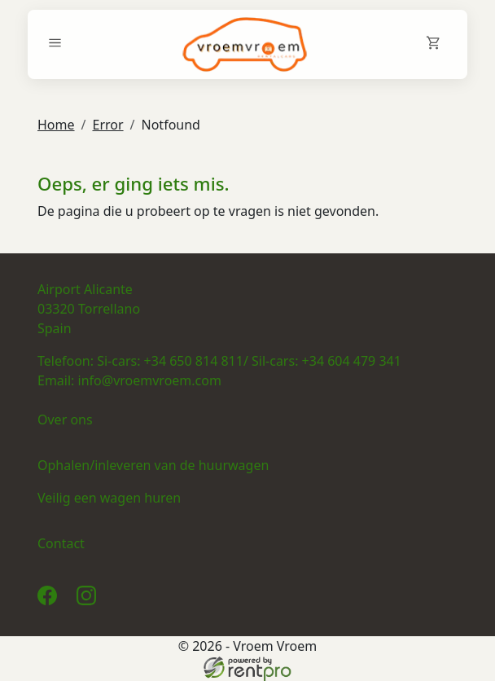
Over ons (65, 419)
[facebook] (50, 600)
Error (107, 125)
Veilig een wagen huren (109, 498)
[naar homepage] (245, 44)
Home (56, 125)
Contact (61, 543)
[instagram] (90, 600)
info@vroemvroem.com (149, 380)
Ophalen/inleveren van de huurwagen (153, 465)
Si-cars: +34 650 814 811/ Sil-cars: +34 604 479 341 (249, 361)
